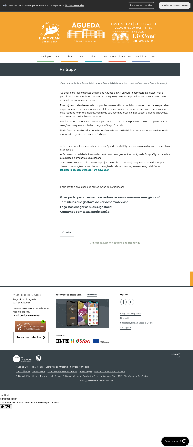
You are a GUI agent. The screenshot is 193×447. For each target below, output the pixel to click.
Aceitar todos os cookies (174, 5)
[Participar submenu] (153, 57)
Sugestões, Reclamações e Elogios (136, 323)
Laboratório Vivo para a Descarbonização (146, 83)
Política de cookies (74, 5)
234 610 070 (27, 308)
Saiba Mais (92, 294)
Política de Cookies (72, 376)
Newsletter (125, 318)
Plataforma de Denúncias (136, 376)
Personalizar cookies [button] (141, 5)
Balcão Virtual (117, 56)
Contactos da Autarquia (57, 367)
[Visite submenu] (105, 57)
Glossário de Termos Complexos (109, 371)
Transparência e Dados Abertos (62, 371)
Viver (69, 56)
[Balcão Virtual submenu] (129, 57)
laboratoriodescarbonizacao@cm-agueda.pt (84, 170)
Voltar (69, 232)
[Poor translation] (8, 406)
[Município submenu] (57, 57)
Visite (93, 56)
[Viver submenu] (81, 57)
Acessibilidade (38, 358)
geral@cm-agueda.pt (30, 315)
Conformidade (38, 371)
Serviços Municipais (79, 367)
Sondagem (125, 327)
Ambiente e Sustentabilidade (84, 83)
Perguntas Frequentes (130, 313)
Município (45, 56)
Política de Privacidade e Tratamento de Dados (38, 376)
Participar (141, 56)
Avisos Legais (86, 371)
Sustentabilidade (112, 83)
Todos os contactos (29, 337)
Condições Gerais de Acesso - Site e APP (102, 376)
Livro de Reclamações (22, 358)
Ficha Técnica (37, 367)
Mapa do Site (22, 367)
